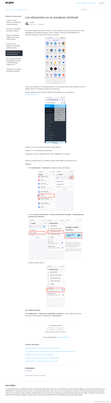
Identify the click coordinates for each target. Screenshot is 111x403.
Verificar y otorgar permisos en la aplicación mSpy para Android (13, 22)
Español (101, 3)
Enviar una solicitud (81, 3)
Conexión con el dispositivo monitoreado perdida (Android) (13, 45)
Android (13, 9)
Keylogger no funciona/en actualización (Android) (13, 70)
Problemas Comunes (21, 9)
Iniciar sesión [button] (92, 3)
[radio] (51, 328)
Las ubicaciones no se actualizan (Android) (12, 53)
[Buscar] (92, 9)
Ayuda (7, 9)
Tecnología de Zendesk (103, 401)
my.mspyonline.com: (31, 94)
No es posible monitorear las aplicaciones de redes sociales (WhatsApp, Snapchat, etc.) (13, 61)
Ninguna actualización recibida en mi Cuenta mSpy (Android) (12, 37)
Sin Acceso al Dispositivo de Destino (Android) (13, 30)
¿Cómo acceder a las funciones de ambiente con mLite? (41, 361)
